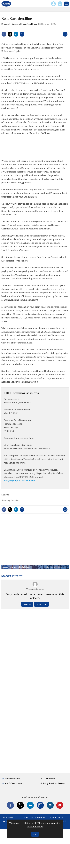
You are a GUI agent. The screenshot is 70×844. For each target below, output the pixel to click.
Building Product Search (53, 783)
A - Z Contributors (14, 783)
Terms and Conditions (34, 817)
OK (35, 834)
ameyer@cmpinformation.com (19, 480)
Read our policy (35, 826)
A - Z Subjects (48, 778)
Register (41, 604)
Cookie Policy (56, 817)
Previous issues (12, 778)
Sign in (27, 604)
